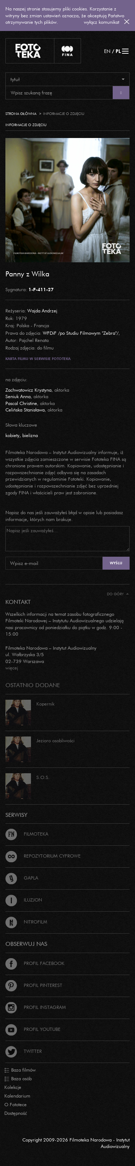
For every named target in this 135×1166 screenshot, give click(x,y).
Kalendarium (17, 1096)
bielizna (30, 435)
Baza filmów (20, 1070)
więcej (11, 668)
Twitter (23, 1051)
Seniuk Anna (18, 396)
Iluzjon (23, 900)
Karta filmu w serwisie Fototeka (38, 358)
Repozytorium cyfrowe (43, 856)
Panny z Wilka (27, 273)
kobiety (12, 435)
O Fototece (15, 1104)
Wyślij (116, 563)
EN (107, 51)
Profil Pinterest (33, 985)
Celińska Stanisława (25, 410)
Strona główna (20, 113)
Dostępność (15, 1113)
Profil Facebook (34, 963)
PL (118, 51)
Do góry (118, 594)
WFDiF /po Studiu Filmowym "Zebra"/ (80, 333)
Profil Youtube (32, 1029)
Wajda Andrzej (42, 310)
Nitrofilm (26, 922)
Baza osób (18, 1079)
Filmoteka (26, 834)
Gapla (21, 878)
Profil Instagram (35, 1007)
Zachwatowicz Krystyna (28, 390)
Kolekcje (12, 1087)
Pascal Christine (21, 403)
